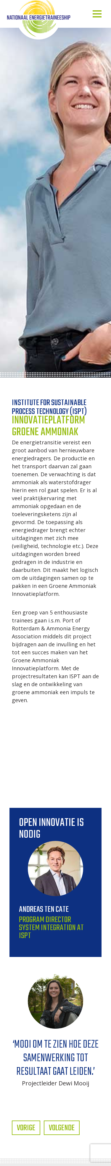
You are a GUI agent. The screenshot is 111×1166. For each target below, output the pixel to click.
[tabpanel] (55, 1028)
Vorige (26, 1128)
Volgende (62, 1128)
